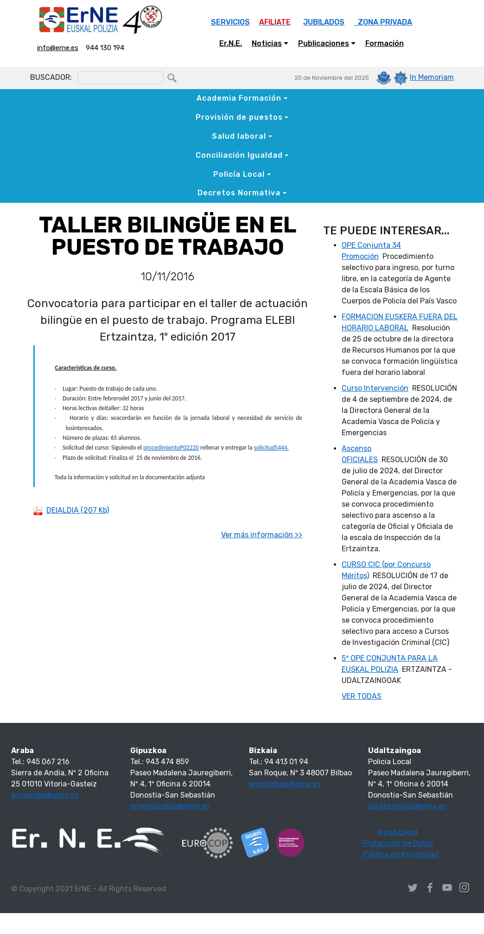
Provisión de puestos (239, 117)
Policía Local (239, 174)
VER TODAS (362, 696)
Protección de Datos (398, 843)
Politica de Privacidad (401, 854)
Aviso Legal (398, 832)
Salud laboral (239, 136)
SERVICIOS (230, 22)
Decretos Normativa (238, 192)
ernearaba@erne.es (44, 795)
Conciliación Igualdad (239, 155)
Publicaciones (323, 43)
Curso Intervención (375, 388)
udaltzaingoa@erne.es (407, 806)
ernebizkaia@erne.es (285, 783)
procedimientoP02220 (171, 447)
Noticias (267, 43)
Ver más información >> (261, 534)
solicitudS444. (271, 447)
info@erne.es (57, 48)
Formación (384, 43)
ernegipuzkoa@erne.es (170, 806)
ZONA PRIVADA (383, 22)
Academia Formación (239, 98)
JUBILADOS (323, 22)
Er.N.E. (230, 43)
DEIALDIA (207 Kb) (77, 510)
